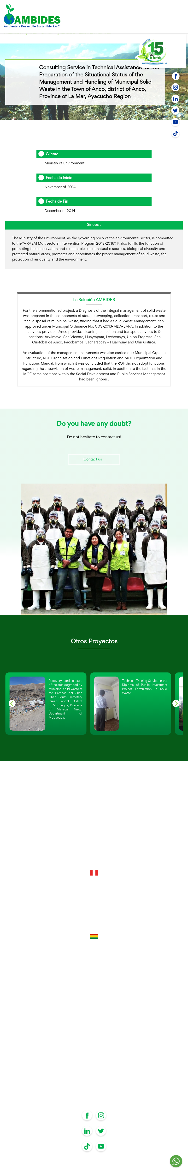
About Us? (94, 1064)
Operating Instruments (94, 1041)
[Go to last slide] (12, 703)
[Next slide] (175, 703)
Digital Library (94, 1088)
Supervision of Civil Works (94, 1057)
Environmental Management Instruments (94, 1025)
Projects (94, 1072)
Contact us (92, 459)
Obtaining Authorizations (94, 1049)
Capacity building (94, 1018)
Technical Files (94, 1010)
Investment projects (94, 1033)
